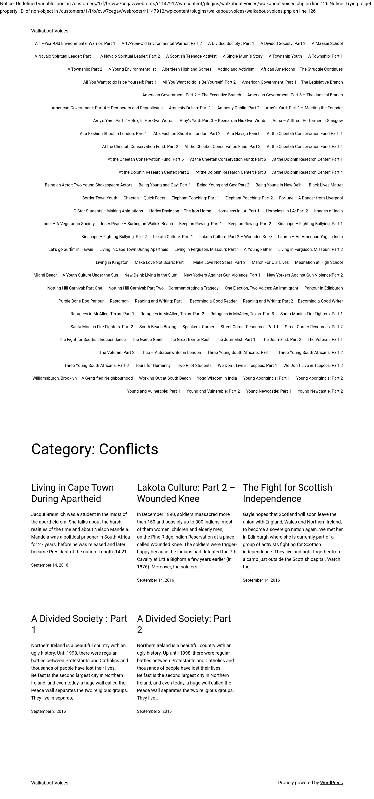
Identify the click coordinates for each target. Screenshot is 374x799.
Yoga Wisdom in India (217, 378)
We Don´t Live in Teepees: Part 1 (247, 365)
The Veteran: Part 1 (325, 339)
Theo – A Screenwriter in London (171, 352)
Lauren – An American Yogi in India (310, 236)
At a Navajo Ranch (244, 133)
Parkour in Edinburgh (323, 288)
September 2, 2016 (48, 711)
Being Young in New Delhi (279, 185)
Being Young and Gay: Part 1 (165, 185)
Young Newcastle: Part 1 (268, 391)
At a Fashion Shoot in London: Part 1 (113, 133)
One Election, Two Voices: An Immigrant (261, 288)
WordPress (331, 782)
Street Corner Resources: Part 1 (249, 326)
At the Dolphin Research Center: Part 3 (231, 172)
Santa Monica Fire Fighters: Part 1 (311, 313)
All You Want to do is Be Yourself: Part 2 (199, 82)
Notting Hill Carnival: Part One (74, 288)
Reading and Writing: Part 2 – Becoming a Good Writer (293, 301)
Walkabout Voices (49, 30)
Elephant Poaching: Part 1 (195, 198)
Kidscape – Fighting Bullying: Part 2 (114, 236)
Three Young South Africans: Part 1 (239, 352)
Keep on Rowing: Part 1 (200, 223)
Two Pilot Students (194, 365)
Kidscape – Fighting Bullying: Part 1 (310, 223)
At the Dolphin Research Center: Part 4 (307, 172)
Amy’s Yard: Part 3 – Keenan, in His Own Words (223, 120)
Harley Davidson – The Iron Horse (180, 211)
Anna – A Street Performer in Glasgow (308, 120)
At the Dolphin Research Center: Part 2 (154, 172)
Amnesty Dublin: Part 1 (190, 107)
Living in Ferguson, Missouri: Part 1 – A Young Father (223, 249)
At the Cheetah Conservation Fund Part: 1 (305, 133)
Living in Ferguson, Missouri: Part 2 (310, 249)
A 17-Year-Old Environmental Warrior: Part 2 (162, 43)
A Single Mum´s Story (243, 56)
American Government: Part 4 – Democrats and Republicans (107, 107)
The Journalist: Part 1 (235, 339)
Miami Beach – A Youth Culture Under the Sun (76, 275)
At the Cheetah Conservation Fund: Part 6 (228, 159)
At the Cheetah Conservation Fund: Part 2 (140, 146)
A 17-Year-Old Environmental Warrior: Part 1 (75, 43)
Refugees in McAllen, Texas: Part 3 (242, 313)
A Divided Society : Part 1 (231, 43)
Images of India (328, 211)
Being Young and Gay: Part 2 (223, 185)
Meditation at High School (319, 262)
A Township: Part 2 (85, 69)
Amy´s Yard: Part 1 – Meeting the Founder (304, 107)
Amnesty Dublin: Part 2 (238, 107)
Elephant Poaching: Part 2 (249, 198)
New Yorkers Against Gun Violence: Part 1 (222, 275)
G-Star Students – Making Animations (108, 211)
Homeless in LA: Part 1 (238, 211)
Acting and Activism (236, 69)
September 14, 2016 (49, 565)
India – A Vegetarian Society (69, 223)
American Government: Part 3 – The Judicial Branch (295, 94)
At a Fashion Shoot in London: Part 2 (187, 133)
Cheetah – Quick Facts (144, 198)
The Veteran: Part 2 (117, 352)
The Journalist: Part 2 (281, 339)
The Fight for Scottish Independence (92, 339)
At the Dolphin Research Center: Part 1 (307, 159)
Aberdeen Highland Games (186, 69)
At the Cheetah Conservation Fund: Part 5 (146, 159)
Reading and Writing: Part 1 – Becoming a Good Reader (186, 301)
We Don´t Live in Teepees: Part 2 (313, 365)
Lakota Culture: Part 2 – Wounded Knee (235, 236)
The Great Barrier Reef (189, 339)
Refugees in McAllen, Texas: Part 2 (172, 313)
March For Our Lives (270, 262)
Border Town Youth (99, 198)
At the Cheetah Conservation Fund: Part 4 (305, 146)
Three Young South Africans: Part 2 (310, 352)
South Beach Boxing (157, 326)
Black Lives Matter (326, 185)
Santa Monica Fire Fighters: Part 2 (102, 326)
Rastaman (119, 301)
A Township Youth (285, 56)
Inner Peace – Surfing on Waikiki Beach (137, 223)
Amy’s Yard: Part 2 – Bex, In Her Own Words (133, 120)
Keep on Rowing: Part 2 (249, 223)
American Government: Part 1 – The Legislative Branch (292, 82)
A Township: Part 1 (325, 56)
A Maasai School (327, 43)
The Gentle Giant (147, 339)
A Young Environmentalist (132, 69)
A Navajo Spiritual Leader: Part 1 (64, 56)
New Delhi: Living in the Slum (151, 275)
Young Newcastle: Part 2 (320, 391)
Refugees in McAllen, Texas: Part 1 (102, 313)
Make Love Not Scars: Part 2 (219, 262)
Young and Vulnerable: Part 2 (213, 391)
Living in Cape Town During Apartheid (133, 249)
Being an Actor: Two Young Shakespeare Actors (88, 185)
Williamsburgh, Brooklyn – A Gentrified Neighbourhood (82, 378)
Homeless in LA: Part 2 (287, 211)
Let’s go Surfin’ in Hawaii (71, 249)
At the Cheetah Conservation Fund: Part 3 (222, 146)
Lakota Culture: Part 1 (173, 236)
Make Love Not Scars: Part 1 (161, 262)
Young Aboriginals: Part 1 (266, 378)
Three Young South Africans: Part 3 (96, 365)
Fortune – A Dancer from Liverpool (311, 198)
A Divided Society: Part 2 (283, 43)
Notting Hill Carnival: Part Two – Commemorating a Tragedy (163, 288)
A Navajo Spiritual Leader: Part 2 (130, 56)
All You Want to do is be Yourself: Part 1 (119, 82)
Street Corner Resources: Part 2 (314, 326)
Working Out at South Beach (165, 378)
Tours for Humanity (153, 365)
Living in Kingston (112, 262)
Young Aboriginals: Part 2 (319, 378)
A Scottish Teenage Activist (191, 56)
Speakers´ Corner (198, 326)
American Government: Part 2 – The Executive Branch (191, 94)
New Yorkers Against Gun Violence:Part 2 (305, 275)
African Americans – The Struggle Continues (302, 69)
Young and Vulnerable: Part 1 (153, 391)
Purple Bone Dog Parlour (81, 301)
